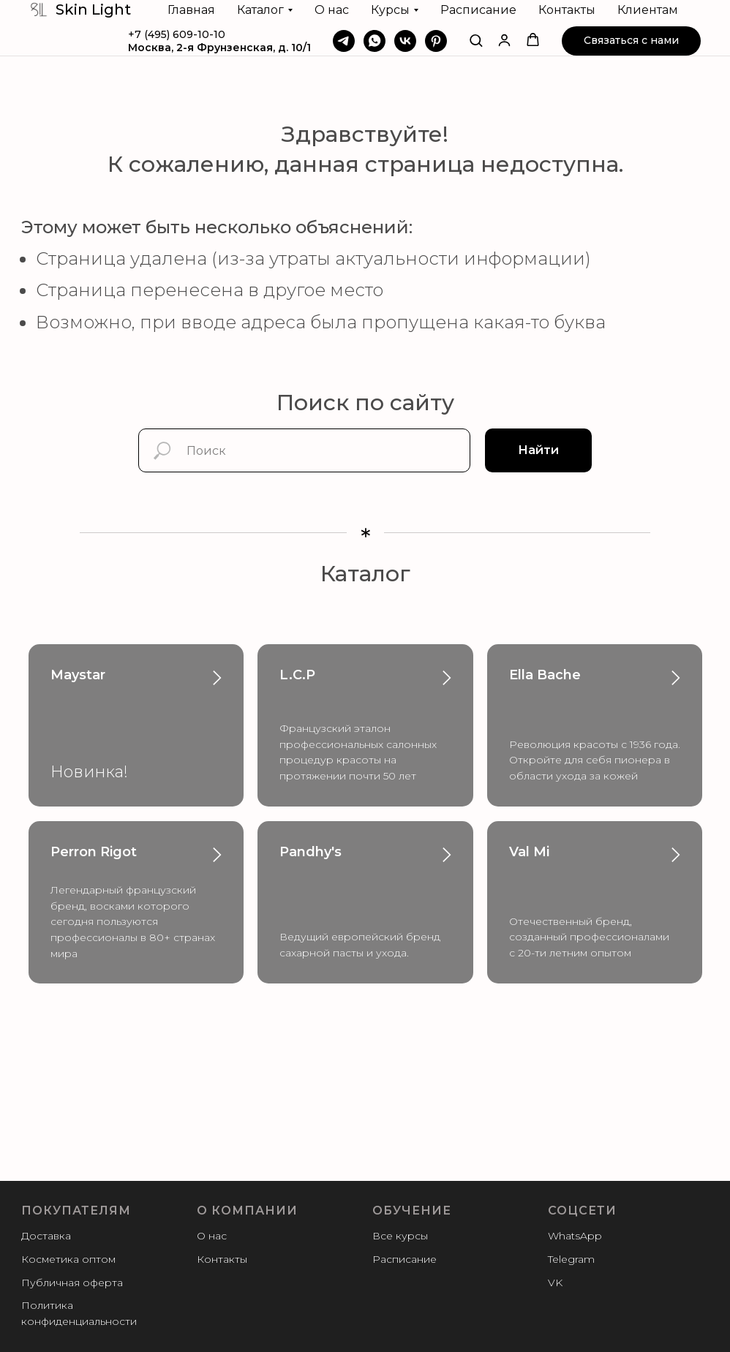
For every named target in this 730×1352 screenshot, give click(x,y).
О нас (332, 10)
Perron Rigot (93, 852)
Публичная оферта (72, 1282)
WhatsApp (575, 1235)
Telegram (571, 1259)
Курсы (390, 10)
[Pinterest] (436, 41)
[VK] (405, 41)
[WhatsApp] (374, 41)
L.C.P (297, 675)
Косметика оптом (68, 1259)
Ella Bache (545, 675)
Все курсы (400, 1235)
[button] (476, 40)
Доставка (46, 1235)
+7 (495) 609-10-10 (176, 34)
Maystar (77, 675)
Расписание (478, 10)
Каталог (260, 10)
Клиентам (647, 10)
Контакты (566, 10)
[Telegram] (344, 41)
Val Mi (529, 852)
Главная (191, 10)
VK (555, 1282)
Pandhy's (310, 852)
